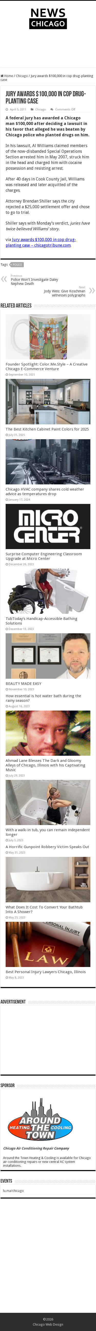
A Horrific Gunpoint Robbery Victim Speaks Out (47, 847)
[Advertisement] (48, 49)
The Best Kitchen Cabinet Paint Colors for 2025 (47, 429)
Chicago (22, 76)
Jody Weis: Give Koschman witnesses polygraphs (59, 291)
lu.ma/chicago (13, 1191)
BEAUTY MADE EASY (23, 683)
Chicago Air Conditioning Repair (28, 1148)
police (17, 264)
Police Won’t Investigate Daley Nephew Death (37, 280)
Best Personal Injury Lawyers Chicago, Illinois (46, 972)
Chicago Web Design (48, 1324)
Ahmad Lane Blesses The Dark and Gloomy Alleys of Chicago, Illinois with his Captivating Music (45, 765)
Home (7, 76)
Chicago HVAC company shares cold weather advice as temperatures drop (45, 491)
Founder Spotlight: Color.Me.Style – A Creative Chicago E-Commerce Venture (47, 366)
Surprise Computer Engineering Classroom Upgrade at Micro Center (44, 556)
